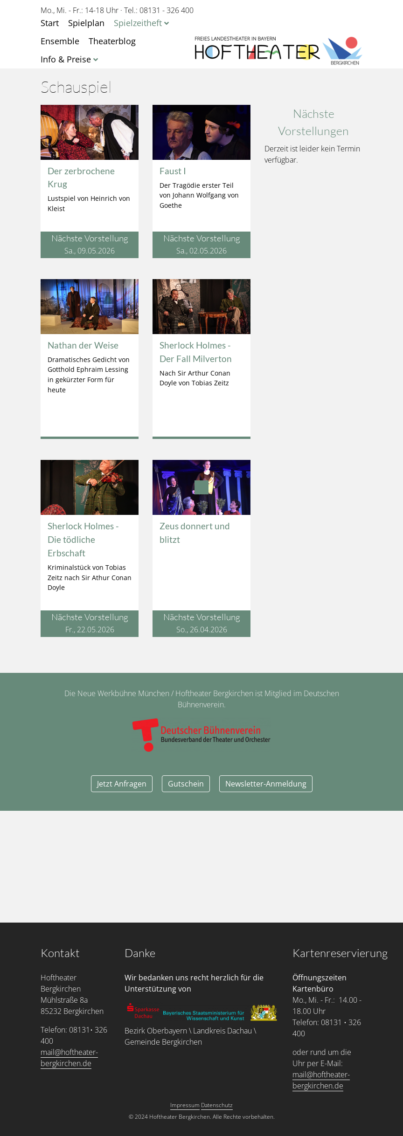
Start (50, 22)
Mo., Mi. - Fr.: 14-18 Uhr (79, 10)
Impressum (185, 1105)
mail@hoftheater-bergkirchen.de (69, 1057)
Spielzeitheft (138, 22)
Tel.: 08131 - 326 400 (159, 10)
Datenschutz (217, 1105)
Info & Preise (66, 59)
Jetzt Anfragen (121, 784)
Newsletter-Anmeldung (265, 784)
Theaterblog (112, 41)
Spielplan (86, 22)
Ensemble (60, 41)
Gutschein (186, 784)
